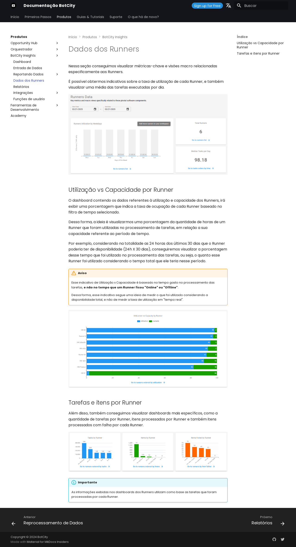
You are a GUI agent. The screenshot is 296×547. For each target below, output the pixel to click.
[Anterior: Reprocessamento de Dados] (48, 521)
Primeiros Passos (38, 17)
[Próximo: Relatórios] (266, 521)
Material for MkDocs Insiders (48, 542)
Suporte (116, 17)
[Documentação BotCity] (13, 5)
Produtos (64, 17)
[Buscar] (261, 5)
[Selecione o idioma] (228, 5)
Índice (242, 37)
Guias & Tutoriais (90, 17)
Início (15, 17)
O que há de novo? (143, 17)
